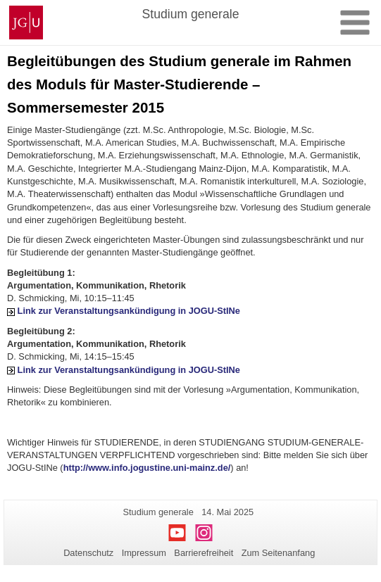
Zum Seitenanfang (279, 553)
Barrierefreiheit (203, 553)
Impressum (144, 553)
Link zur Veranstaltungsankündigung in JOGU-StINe (129, 310)
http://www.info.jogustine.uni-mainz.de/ (147, 467)
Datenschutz (88, 553)
